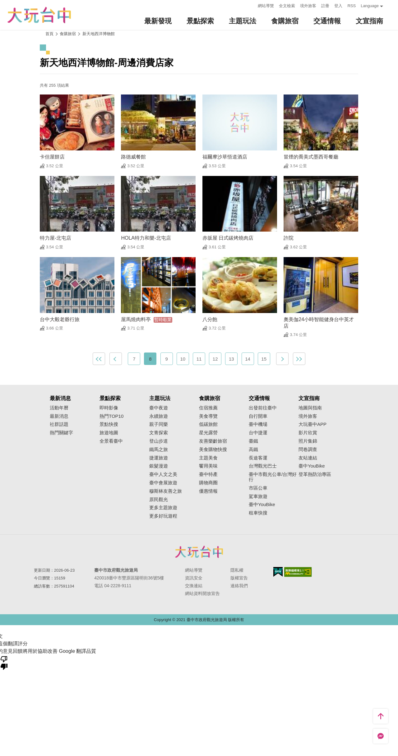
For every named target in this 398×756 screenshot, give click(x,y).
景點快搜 (109, 424)
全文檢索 (287, 5)
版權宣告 (239, 577)
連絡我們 (239, 585)
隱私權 (236, 570)
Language (370, 5)
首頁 (49, 33)
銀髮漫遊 (158, 465)
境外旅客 (308, 5)
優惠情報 (208, 491)
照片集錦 (307, 441)
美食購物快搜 (213, 449)
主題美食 (208, 457)
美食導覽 (208, 416)
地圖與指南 (310, 407)
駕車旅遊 (258, 496)
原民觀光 (158, 499)
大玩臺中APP (312, 424)
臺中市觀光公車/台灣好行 (273, 477)
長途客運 (258, 457)
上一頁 (115, 359)
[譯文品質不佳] (4, 662)
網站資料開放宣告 (202, 593)
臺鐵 (253, 441)
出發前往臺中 (263, 407)
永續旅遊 (158, 416)
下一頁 (282, 359)
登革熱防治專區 (314, 474)
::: (251, 5)
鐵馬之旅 (158, 449)
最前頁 (99, 359)
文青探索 (158, 432)
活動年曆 (59, 407)
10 (182, 359)
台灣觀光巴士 (263, 465)
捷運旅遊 (158, 457)
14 (247, 359)
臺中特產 (208, 474)
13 (231, 359)
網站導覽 (266, 5)
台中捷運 (258, 432)
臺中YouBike (262, 504)
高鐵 (253, 449)
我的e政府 (278, 572)
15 (263, 359)
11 (199, 359)
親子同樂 (158, 424)
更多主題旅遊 (163, 507)
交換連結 (193, 585)
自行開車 (258, 416)
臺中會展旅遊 (163, 482)
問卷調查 (307, 449)
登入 (338, 5)
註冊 (325, 5)
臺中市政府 (199, 552)
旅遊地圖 (109, 432)
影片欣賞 (307, 432)
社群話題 (59, 424)
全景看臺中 (111, 441)
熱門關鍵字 (61, 432)
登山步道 (158, 441)
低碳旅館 (208, 424)
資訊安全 (193, 577)
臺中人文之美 (163, 474)
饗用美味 (208, 465)
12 (215, 359)
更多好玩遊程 (163, 516)
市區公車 (258, 488)
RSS (351, 5)
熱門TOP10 (111, 416)
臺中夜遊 (158, 407)
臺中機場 (258, 424)
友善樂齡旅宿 (213, 441)
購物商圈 (208, 482)
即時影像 (109, 407)
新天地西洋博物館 (98, 33)
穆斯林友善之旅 (165, 491)
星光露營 (208, 432)
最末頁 (299, 359)
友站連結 (307, 457)
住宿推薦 (208, 407)
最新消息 (59, 416)
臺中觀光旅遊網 (39, 15)
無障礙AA (298, 572)
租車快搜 (258, 512)
